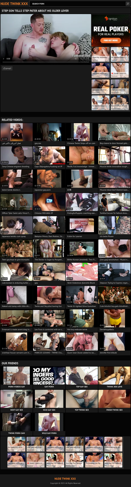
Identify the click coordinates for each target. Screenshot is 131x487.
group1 (8, 68)
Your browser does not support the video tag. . (46, 39)
